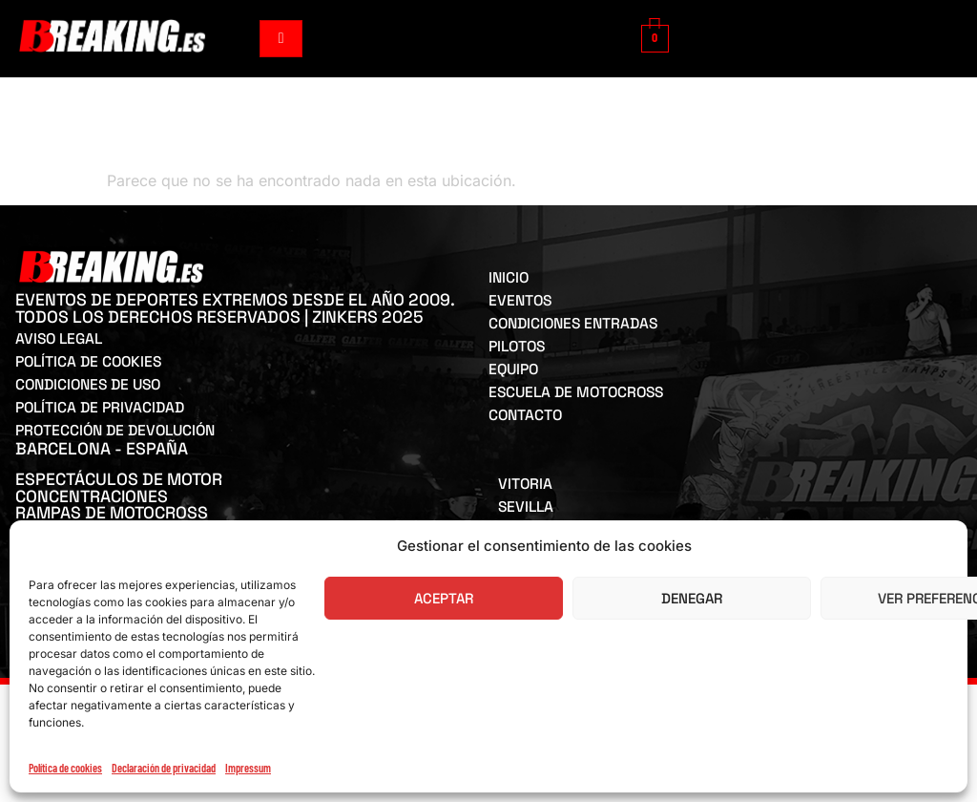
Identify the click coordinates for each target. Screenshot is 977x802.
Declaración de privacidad (164, 767)
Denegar (691, 598)
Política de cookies (65, 767)
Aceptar (443, 598)
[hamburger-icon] (281, 38)
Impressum (248, 767)
